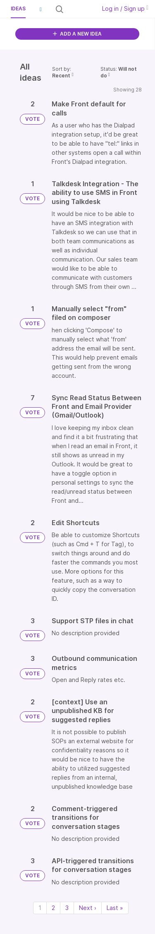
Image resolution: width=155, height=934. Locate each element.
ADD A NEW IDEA (77, 34)
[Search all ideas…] (79, 9)
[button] (40, 9)
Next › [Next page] (87, 907)
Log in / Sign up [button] (125, 8)
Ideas (18, 8)
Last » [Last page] (115, 907)
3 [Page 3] (67, 907)
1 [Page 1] (39, 907)
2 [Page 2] (53, 907)
